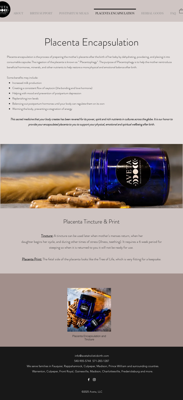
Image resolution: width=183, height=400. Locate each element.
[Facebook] (89, 379)
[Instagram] (94, 379)
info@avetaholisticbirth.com (92, 355)
